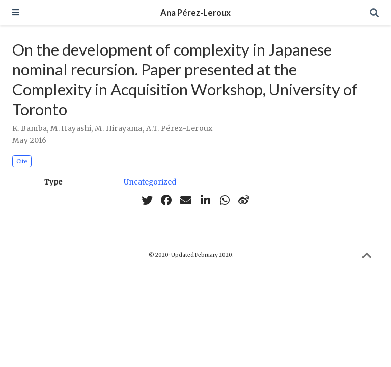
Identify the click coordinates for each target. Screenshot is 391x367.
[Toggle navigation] (15, 13)
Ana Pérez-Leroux (195, 13)
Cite (21, 161)
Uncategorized (150, 182)
